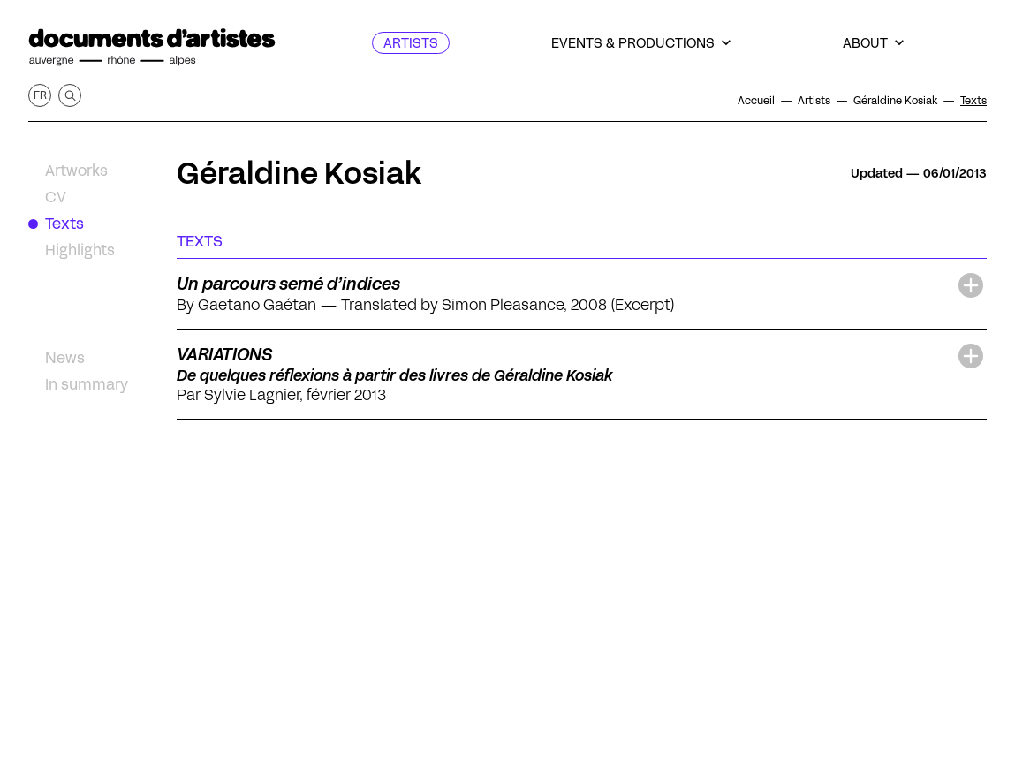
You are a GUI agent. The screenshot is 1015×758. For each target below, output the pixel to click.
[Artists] (411, 43)
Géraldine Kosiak (299, 173)
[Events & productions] (641, 43)
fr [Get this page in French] (40, 95)
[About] (873, 43)
